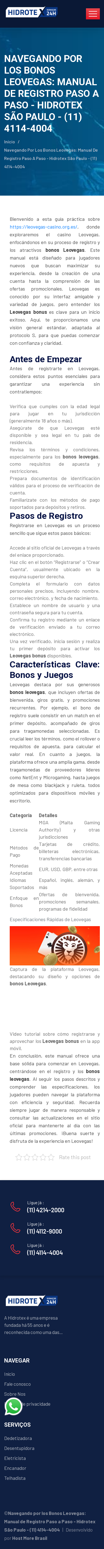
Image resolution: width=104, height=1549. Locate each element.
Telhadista (15, 1478)
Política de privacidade (27, 1403)
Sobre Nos (15, 1394)
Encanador (15, 1468)
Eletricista (15, 1458)
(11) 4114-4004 (45, 1252)
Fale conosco (17, 1384)
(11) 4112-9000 (44, 1231)
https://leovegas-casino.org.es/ (43, 227)
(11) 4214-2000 (45, 1209)
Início (9, 141)
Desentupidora (19, 1448)
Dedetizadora (18, 1438)
